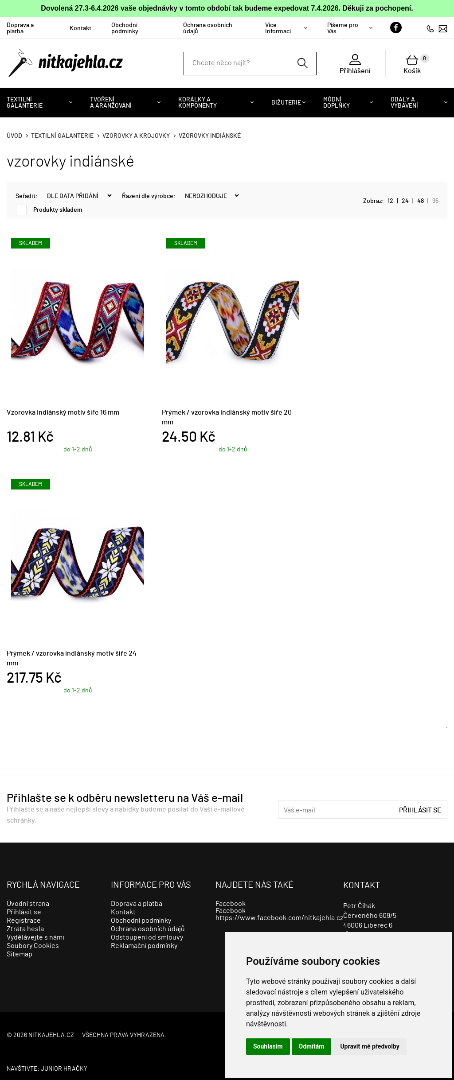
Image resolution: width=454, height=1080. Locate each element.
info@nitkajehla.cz (442, 28)
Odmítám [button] (312, 1046)
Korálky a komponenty (197, 103)
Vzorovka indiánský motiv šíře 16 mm (63, 412)
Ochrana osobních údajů (207, 28)
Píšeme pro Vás (342, 28)
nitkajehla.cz (51, 1035)
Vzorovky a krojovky (136, 136)
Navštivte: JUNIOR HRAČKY (47, 1069)
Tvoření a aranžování (111, 103)
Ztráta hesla (25, 928)
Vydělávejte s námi (35, 937)
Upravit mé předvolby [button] (369, 1046)
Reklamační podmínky (144, 945)
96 (435, 201)
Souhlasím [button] (268, 1046)
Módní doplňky (336, 103)
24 (405, 201)
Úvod (14, 136)
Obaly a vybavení (404, 103)
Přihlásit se (420, 810)
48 (420, 201)
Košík (416, 64)
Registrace (24, 920)
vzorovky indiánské (210, 136)
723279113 (430, 28)
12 (390, 201)
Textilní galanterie (25, 103)
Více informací (278, 28)
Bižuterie (286, 103)
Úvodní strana (28, 903)
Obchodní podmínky (124, 28)
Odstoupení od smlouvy (147, 937)
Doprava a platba (20, 28)
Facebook (230, 903)
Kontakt (80, 28)
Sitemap (19, 954)
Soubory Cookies (33, 945)
